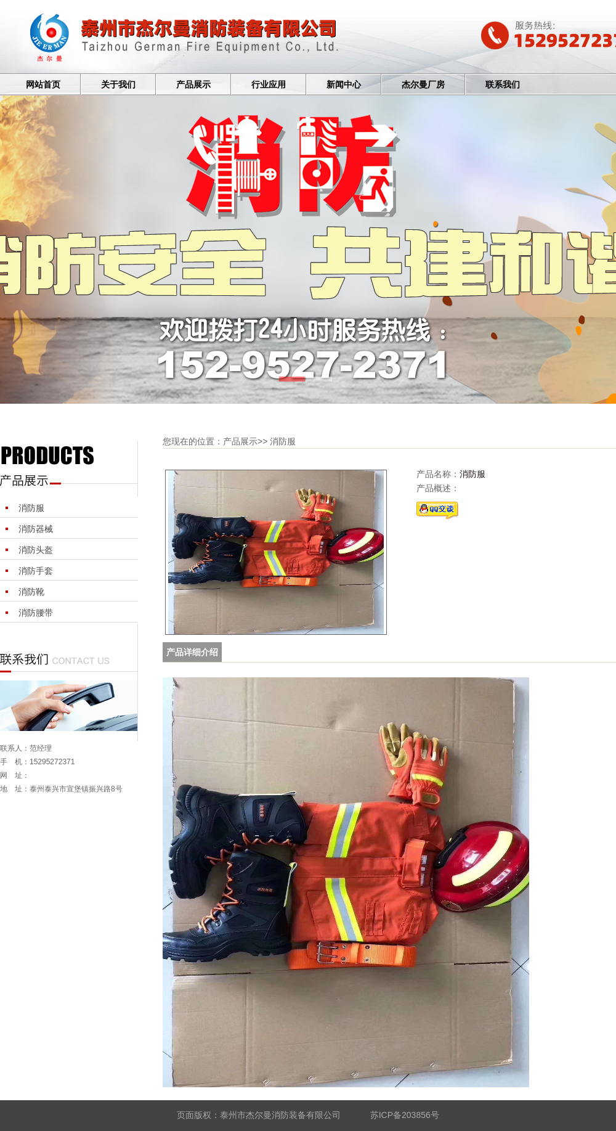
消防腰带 (35, 613)
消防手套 (35, 571)
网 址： (15, 775)
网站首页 (43, 84)
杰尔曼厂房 (423, 84)
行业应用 (268, 84)
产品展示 (193, 84)
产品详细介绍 (192, 652)
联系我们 (502, 84)
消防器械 (35, 529)
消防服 (31, 508)
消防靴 (31, 592)
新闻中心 (343, 84)
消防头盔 (35, 550)
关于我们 (118, 84)
